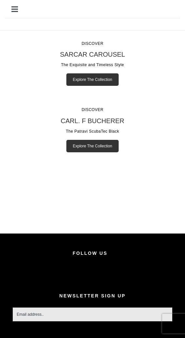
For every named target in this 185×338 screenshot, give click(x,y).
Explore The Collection (92, 79)
